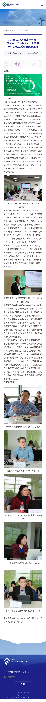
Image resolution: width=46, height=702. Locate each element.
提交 (23, 684)
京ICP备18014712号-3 (23, 700)
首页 (5, 30)
